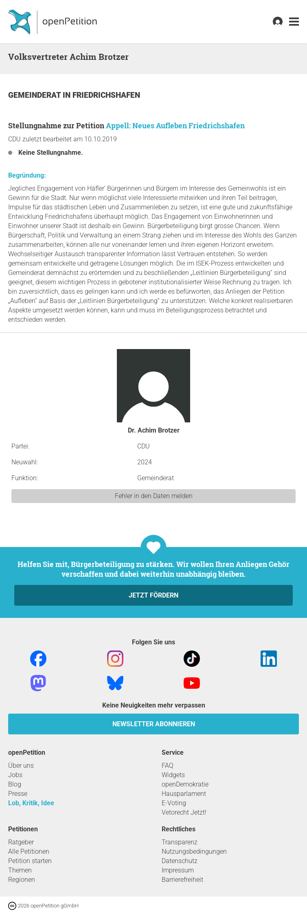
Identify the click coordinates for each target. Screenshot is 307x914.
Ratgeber (21, 842)
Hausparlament (184, 794)
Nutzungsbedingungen (194, 851)
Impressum (178, 870)
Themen (20, 870)
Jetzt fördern (153, 595)
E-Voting (174, 803)
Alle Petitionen (28, 851)
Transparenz (179, 842)
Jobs (15, 775)
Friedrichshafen (106, 95)
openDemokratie (185, 784)
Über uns (21, 765)
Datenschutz (179, 861)
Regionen (21, 879)
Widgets (173, 775)
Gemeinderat (35, 95)
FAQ (167, 765)
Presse (17, 794)
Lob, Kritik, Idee (31, 803)
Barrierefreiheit (182, 879)
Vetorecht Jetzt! (184, 812)
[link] (294, 22)
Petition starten (30, 861)
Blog (14, 784)
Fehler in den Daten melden (154, 496)
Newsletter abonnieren (153, 724)
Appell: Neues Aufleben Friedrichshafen (175, 125)
